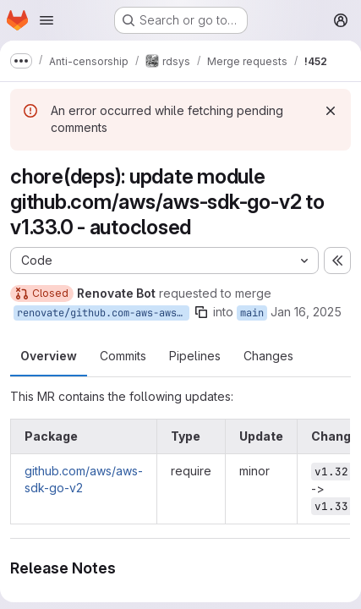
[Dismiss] (330, 111)
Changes (268, 355)
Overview (48, 355)
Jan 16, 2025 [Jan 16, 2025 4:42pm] (306, 311)
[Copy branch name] (201, 312)
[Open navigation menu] (46, 20)
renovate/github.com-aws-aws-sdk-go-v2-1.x (103, 313)
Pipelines (195, 355)
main (252, 313)
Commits (123, 355)
